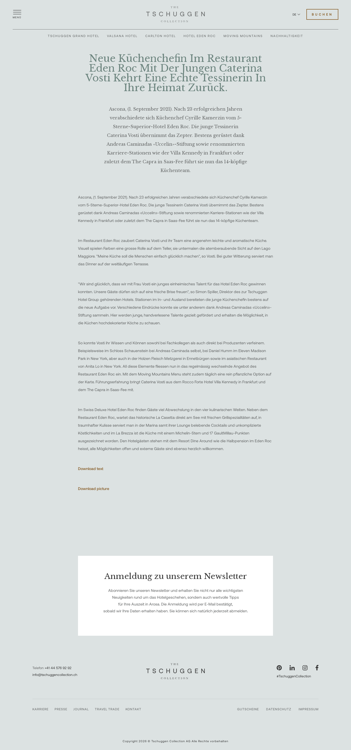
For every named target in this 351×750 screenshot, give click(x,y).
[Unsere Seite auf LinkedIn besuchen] (292, 667)
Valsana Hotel (122, 36)
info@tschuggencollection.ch (54, 675)
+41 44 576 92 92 (58, 668)
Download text (90, 468)
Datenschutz (278, 709)
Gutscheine (248, 709)
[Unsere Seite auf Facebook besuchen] (317, 668)
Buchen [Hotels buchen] (322, 14)
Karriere (40, 709)
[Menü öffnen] (17, 14)
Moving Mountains (243, 36)
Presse (61, 709)
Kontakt (133, 709)
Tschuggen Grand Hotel (73, 36)
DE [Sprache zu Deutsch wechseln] (296, 14)
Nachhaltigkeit (287, 36)
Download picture (93, 488)
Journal (81, 709)
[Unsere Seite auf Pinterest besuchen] (279, 667)
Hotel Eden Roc (200, 36)
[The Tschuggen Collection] (175, 14)
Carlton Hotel (160, 36)
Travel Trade (107, 709)
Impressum (309, 709)
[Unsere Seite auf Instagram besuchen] (305, 667)
